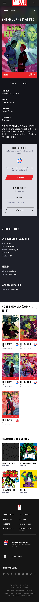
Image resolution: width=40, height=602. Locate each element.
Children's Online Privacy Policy (13, 593)
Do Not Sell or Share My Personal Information (19, 590)
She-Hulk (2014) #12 (7, 345)
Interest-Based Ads (13, 596)
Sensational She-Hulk (9, 463)
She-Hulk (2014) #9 (25, 383)
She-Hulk (23, 490)
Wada (10, 349)
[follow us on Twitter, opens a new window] (8, 574)
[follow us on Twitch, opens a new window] (31, 574)
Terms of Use (14, 585)
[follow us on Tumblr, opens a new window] (15, 574)
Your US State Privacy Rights (19, 588)
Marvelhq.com (26, 524)
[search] (35, 3)
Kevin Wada (7, 120)
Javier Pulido (7, 111)
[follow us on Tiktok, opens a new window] (35, 574)
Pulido (7, 349)
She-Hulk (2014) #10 (7, 383)
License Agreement (29, 593)
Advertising (25, 515)
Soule (3, 349)
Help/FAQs (7, 519)
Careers (6, 524)
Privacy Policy (24, 585)
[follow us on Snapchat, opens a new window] (23, 574)
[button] (4, 3)
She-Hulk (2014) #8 (7, 421)
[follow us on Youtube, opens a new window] (19, 574)
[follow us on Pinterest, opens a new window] (27, 574)
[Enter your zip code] (19, 202)
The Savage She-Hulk (9, 490)
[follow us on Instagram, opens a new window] (12, 574)
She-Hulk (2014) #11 (25, 345)
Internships (8, 529)
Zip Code (19, 197)
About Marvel (9, 515)
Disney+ (23, 519)
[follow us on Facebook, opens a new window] (4, 574)
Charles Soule (8, 102)
